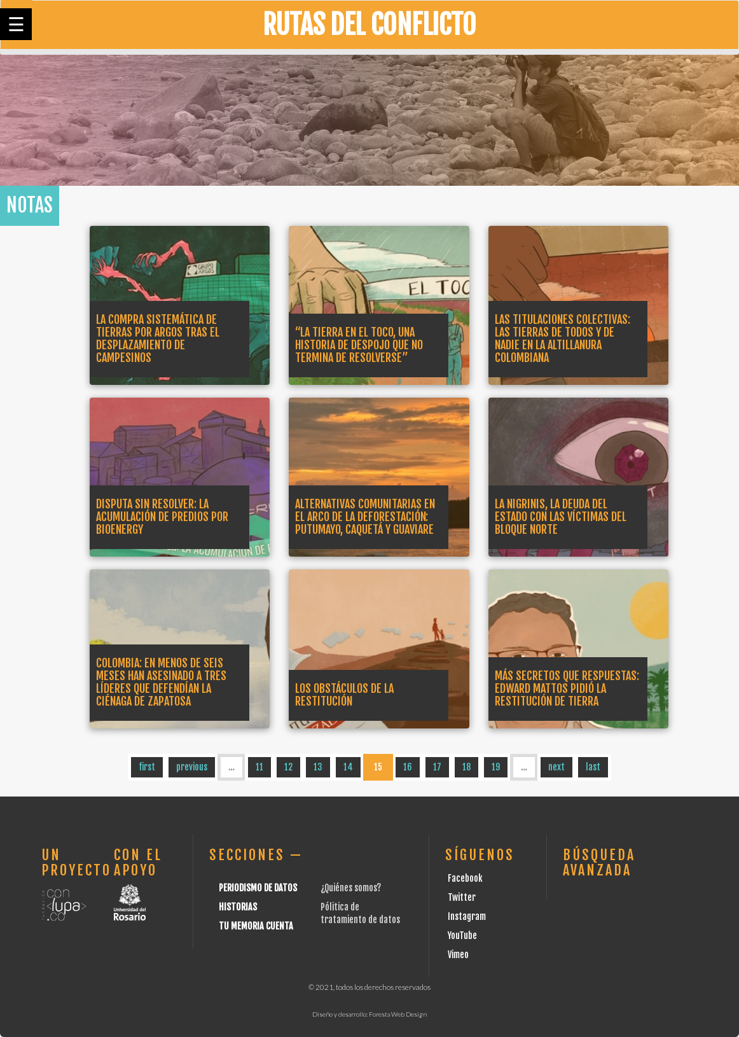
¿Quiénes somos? (351, 887)
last (593, 767)
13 (318, 767)
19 (496, 767)
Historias (238, 906)
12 (288, 767)
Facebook (465, 878)
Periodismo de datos (258, 887)
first (147, 767)
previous (191, 767)
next (556, 767)
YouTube (462, 935)
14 (348, 767)
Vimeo (458, 954)
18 (466, 767)
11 (259, 767)
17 (437, 767)
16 (407, 767)
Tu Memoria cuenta (256, 926)
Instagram (467, 916)
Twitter (462, 897)
